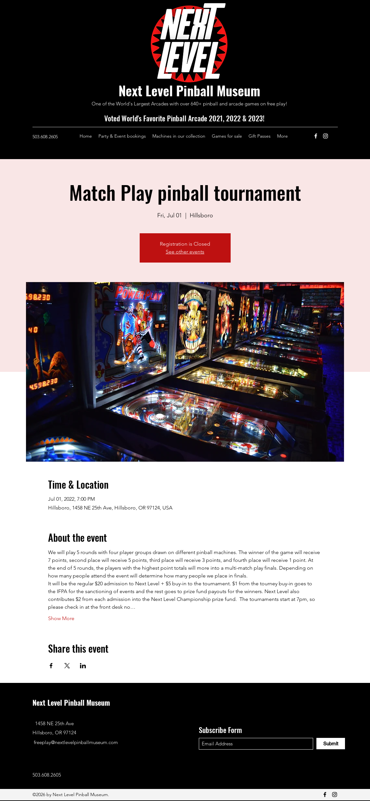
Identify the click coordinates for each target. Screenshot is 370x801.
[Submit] (330, 743)
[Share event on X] (67, 665)
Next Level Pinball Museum (189, 90)
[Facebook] (316, 136)
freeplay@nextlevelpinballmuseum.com (76, 742)
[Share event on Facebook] (51, 665)
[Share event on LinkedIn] (83, 665)
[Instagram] (325, 136)
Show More (61, 618)
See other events (185, 252)
